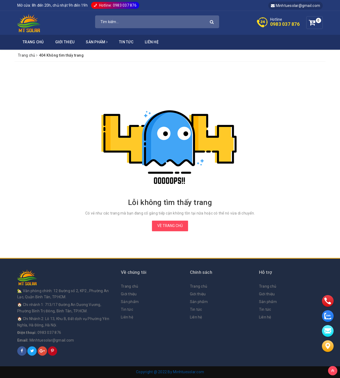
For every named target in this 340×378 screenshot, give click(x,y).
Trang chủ (33, 42)
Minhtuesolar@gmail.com (295, 5)
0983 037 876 (285, 24)
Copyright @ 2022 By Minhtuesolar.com (170, 372)
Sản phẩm (97, 42)
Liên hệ (152, 42)
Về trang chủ (170, 226)
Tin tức (126, 42)
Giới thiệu (65, 42)
